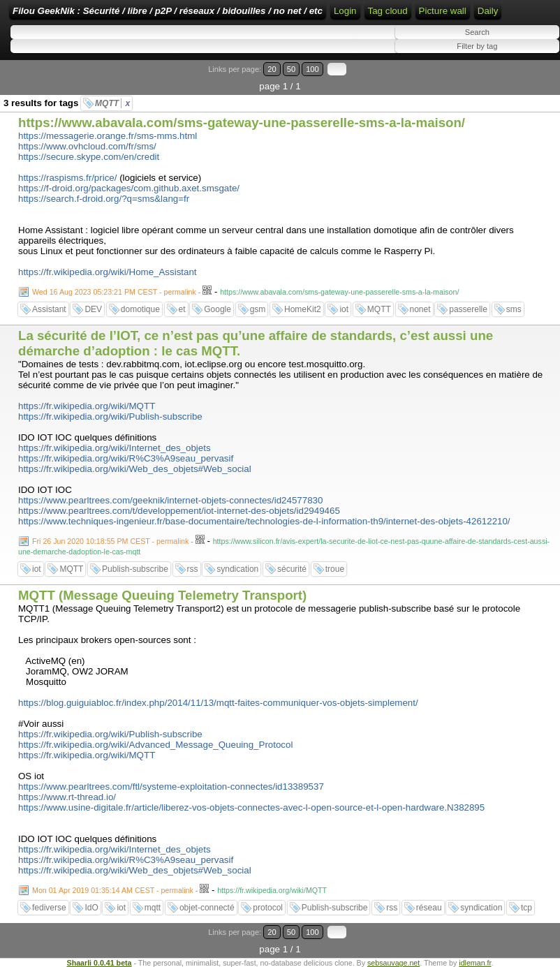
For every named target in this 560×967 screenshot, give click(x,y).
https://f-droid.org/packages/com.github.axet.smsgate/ (129, 188)
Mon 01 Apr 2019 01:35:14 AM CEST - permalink (112, 890)
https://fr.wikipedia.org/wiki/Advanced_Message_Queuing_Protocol (155, 744)
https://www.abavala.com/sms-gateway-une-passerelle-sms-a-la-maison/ (241, 122)
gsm (258, 309)
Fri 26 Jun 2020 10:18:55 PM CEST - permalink (110, 541)
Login (345, 11)
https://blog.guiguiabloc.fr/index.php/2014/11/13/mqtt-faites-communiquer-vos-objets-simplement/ (218, 702)
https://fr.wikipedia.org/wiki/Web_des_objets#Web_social (134, 469)
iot (343, 309)
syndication (237, 569)
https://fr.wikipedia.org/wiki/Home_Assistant (107, 272)
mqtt (153, 908)
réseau (429, 908)
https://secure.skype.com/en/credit (88, 157)
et (182, 309)
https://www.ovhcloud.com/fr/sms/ (87, 146)
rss (192, 569)
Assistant (49, 309)
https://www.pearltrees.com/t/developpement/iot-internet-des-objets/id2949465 (179, 510)
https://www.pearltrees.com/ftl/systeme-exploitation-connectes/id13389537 (171, 786)
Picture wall (442, 11)
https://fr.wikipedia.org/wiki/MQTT (86, 406)
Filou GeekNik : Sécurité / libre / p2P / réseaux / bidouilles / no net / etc (168, 11)
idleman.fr (475, 963)
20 (271, 69)
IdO (91, 908)
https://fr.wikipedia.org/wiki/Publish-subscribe (110, 416)
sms (514, 309)
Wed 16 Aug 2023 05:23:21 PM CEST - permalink (114, 292)
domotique (140, 309)
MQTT (112, 103)
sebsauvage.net (393, 963)
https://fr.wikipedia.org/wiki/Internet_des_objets (114, 448)
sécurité (292, 569)
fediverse (49, 908)
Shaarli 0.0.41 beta (99, 963)
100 (312, 69)
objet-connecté (207, 908)
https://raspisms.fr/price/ (67, 177)
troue (334, 569)
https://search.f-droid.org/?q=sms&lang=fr (103, 198)
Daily (488, 11)
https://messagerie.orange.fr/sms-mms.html (107, 136)
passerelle (468, 309)
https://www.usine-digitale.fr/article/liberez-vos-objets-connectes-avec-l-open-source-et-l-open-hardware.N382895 (251, 807)
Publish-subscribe (135, 569)
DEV (93, 309)
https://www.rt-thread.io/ (67, 797)
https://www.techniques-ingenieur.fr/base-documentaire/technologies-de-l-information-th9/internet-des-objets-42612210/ (264, 521)
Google (217, 309)
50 (291, 69)
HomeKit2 (302, 309)
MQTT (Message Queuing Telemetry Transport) (162, 595)
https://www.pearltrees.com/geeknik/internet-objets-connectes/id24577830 (170, 500)
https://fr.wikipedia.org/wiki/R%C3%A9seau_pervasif (125, 458)
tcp (526, 908)
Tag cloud (388, 11)
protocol (268, 908)
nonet (420, 309)
